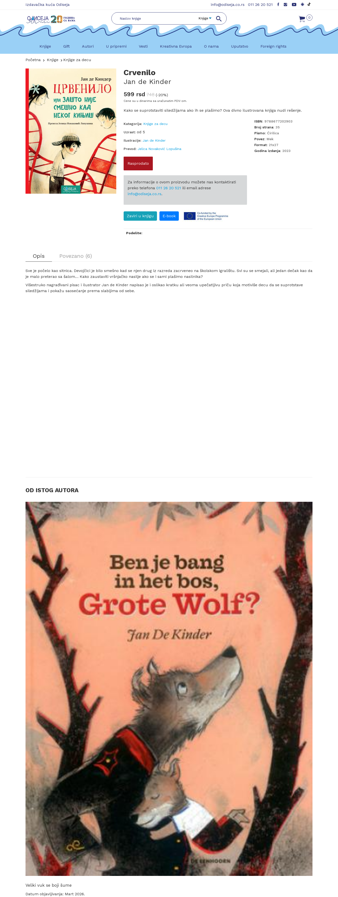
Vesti (143, 46)
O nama (211, 46)
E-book (169, 216)
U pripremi (116, 46)
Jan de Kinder (147, 82)
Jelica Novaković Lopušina (159, 149)
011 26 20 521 (260, 4)
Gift (66, 46)
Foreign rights (273, 46)
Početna (33, 59)
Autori (88, 46)
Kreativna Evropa (176, 46)
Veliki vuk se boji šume (49, 885)
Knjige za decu (77, 59)
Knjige (45, 46)
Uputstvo (239, 46)
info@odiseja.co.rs (228, 4)
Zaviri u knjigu (140, 216)
